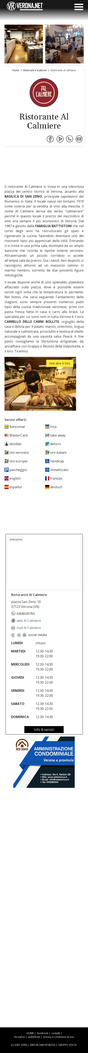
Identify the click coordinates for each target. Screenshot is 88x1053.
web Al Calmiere (26, 620)
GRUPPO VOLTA (67, 1045)
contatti (55, 1033)
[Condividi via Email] (79, 139)
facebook (42, 1033)
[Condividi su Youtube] (60, 139)
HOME (30, 1033)
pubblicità (34, 1037)
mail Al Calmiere (26, 628)
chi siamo (19, 1037)
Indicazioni (16, 539)
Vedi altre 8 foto (59, 363)
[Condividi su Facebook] (50, 139)
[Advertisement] (44, 161)
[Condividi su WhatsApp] (69, 139)
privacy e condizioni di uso (58, 1037)
